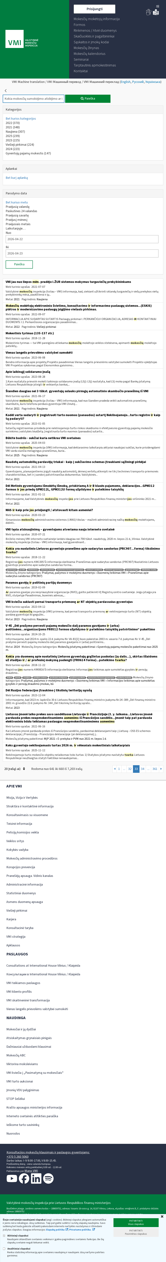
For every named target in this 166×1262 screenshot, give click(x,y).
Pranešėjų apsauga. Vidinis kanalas (29, 876)
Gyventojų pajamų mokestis (28, 153)
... (124, 769)
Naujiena (15, 131)
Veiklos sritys (15, 841)
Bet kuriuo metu (17, 202)
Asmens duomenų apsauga (24, 902)
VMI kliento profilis (19, 991)
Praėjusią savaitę (17, 215)
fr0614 (9, 678)
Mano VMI (31, 1171)
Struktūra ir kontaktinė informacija (30, 806)
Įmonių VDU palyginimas (22, 1090)
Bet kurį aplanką (17, 178)
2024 (13, 149)
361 (155, 769)
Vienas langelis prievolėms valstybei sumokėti (37, 1009)
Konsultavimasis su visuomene (27, 815)
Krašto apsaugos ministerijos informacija (34, 1107)
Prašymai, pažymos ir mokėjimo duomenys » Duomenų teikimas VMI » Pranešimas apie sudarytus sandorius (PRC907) (77, 574)
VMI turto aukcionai (19, 1081)
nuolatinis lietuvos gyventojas (70, 570)
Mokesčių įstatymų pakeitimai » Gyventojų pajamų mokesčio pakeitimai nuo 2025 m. (82, 648)
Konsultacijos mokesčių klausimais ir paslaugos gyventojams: (48, 1152)
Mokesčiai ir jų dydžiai (21, 1029)
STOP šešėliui (15, 1099)
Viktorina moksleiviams (22, 1064)
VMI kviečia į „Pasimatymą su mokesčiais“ (34, 1073)
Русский (138, 82)
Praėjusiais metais (18, 224)
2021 (13, 127)
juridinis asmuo (40, 678)
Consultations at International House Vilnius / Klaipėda (43, 965)
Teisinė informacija (19, 823)
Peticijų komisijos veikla (22, 832)
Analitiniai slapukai (16, 1248)
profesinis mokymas (58, 678)
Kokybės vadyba (17, 850)
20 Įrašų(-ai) (14, 769)
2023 (13, 140)
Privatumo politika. (80, 1230)
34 (142, 769)
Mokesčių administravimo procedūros (32, 858)
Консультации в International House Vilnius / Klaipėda (43, 974)
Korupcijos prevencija (20, 867)
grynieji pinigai (132, 570)
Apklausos (13, 945)
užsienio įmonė (47, 570)
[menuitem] (97, 19)
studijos (26, 678)
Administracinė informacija (24, 884)
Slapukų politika (55, 1230)
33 (136, 769)
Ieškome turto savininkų (22, 1125)
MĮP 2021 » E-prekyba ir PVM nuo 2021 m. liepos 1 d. (75, 739)
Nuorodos (13, 1133)
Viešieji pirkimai (20, 144)
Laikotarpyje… (16, 228)
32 (130, 769)
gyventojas (12, 570)
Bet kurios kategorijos (21, 118)
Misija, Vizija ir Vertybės (22, 797)
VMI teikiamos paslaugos (23, 983)
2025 (13, 136)
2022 (13, 123)
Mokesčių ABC (16, 1055)
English (125, 82)
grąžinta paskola (77, 678)
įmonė (17, 678)
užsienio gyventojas (114, 570)
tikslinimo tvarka (149, 570)
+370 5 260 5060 (17, 1156)
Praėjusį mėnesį (16, 220)
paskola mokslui (124, 678)
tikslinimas (33, 570)
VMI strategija (15, 936)
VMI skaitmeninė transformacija (28, 1000)
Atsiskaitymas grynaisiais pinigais (29, 1038)
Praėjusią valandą (17, 207)
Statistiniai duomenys (21, 893)
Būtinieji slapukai (15, 1235)
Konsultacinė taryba (19, 928)
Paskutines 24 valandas (21, 211)
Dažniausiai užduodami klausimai (28, 1046)
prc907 (22, 570)
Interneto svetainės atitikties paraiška (32, 1116)
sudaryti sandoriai (94, 570)
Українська (152, 82)
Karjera (11, 919)
